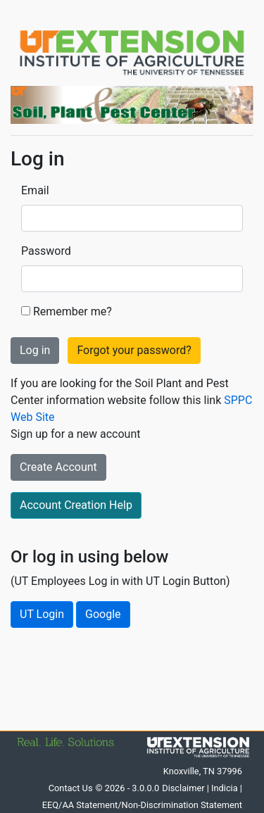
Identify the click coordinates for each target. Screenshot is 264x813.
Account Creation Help (76, 505)
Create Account (58, 467)
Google (103, 614)
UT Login (42, 614)
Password (46, 251)
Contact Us (71, 788)
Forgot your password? (134, 350)
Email (35, 190)
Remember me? (72, 311)
